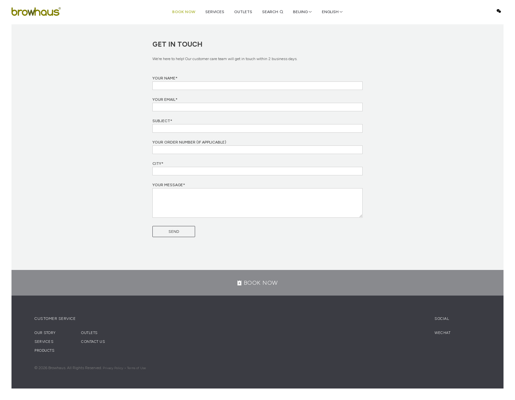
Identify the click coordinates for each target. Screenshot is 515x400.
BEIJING (300, 12)
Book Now (183, 12)
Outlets (243, 12)
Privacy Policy (113, 368)
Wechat (499, 11)
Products (44, 350)
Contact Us (93, 342)
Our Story (45, 333)
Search (270, 12)
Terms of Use (136, 368)
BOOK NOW (257, 282)
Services (214, 12)
